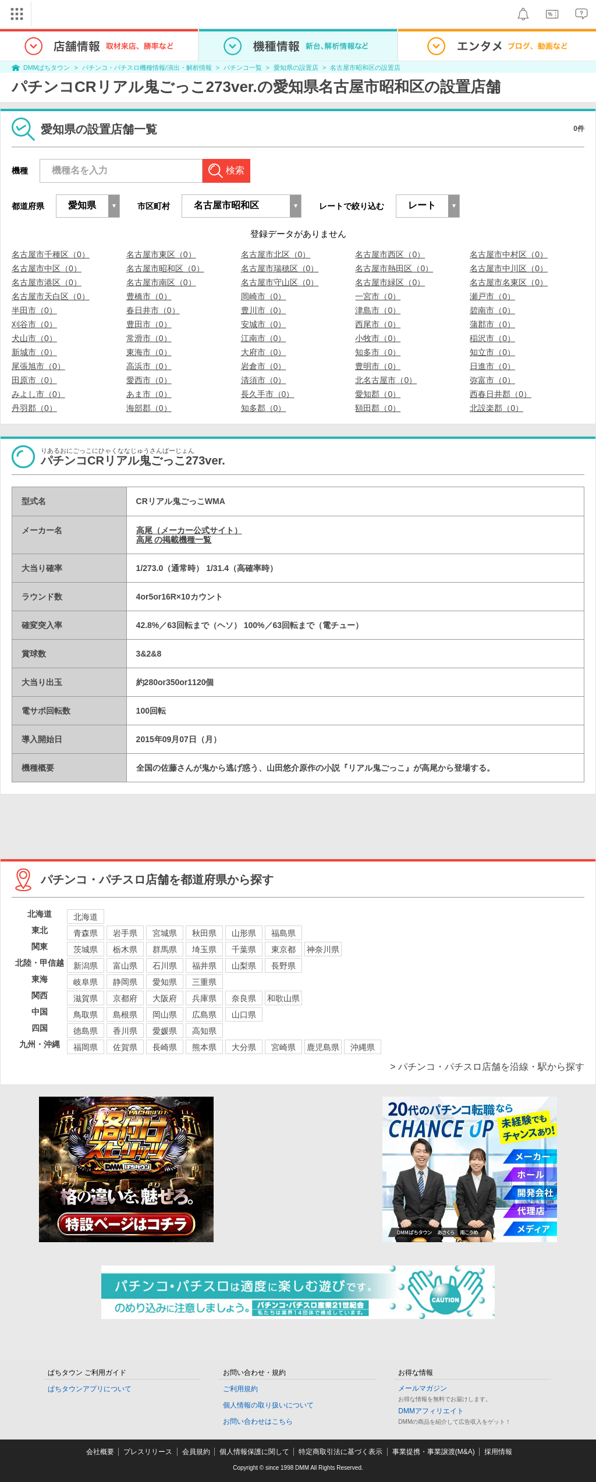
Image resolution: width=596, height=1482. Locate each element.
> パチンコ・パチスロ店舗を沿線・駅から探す (487, 1067)
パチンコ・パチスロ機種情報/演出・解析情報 (147, 67)
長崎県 (164, 1047)
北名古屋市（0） (386, 380)
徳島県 (85, 1031)
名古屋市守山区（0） (280, 282)
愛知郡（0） (377, 394)
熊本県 (204, 1047)
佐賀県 (125, 1047)
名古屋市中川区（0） (509, 268)
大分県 (244, 1047)
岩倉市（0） (263, 366)
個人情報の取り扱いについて (268, 1405)
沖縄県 (362, 1047)
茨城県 (85, 949)
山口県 (244, 1014)
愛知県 (164, 982)
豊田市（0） (149, 324)
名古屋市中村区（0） (509, 254)
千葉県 (244, 949)
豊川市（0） (263, 310)
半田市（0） (34, 310)
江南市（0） (263, 338)
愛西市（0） (149, 380)
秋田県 (204, 933)
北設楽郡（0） (496, 408)
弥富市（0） (492, 380)
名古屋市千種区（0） (51, 254)
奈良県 (244, 998)
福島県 (283, 933)
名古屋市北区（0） (276, 254)
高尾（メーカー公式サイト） (189, 530)
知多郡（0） (263, 408)
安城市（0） (263, 324)
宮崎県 (283, 1047)
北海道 (85, 916)
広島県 (204, 1014)
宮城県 (164, 933)
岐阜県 (85, 982)
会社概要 (100, 1452)
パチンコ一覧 (243, 67)
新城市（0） (34, 352)
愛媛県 (164, 1031)
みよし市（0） (38, 394)
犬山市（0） (34, 338)
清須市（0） (263, 380)
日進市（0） (492, 366)
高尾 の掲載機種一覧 (174, 539)
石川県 (164, 965)
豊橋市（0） (149, 296)
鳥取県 (85, 1014)
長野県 (283, 965)
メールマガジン (422, 1388)
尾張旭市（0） (38, 366)
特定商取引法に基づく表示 (340, 1452)
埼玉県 (204, 949)
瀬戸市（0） (492, 296)
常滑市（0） (149, 338)
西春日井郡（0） (500, 394)
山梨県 (244, 965)
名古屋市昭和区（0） (165, 268)
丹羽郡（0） (34, 408)
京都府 (125, 998)
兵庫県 (204, 998)
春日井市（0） (153, 310)
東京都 (283, 949)
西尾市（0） (377, 324)
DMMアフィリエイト (431, 1411)
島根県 (125, 1014)
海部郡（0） (149, 408)
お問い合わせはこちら (258, 1421)
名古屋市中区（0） (46, 268)
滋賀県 (85, 998)
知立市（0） (492, 352)
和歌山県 (283, 998)
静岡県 (125, 982)
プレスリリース (147, 1452)
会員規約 (196, 1452)
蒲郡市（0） (492, 324)
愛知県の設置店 (296, 67)
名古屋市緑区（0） (390, 282)
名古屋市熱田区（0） (394, 268)
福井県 (204, 965)
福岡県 (85, 1047)
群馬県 (164, 949)
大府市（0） (263, 352)
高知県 (204, 1031)
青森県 (85, 933)
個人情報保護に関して (254, 1452)
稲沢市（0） (492, 338)
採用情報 (498, 1452)
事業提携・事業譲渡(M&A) (433, 1452)
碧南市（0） (492, 310)
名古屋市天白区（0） (51, 296)
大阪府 (164, 998)
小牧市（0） (377, 338)
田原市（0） (34, 380)
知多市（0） (377, 352)
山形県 (244, 933)
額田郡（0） (377, 408)
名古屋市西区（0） (390, 254)
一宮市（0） (377, 296)
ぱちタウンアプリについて (90, 1389)
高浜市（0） (149, 366)
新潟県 (85, 965)
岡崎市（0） (263, 296)
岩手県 (125, 933)
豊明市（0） (377, 366)
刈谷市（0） (34, 324)
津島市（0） (377, 310)
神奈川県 (323, 949)
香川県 (125, 1031)
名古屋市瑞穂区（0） (280, 268)
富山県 (125, 965)
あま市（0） (149, 394)
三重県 (204, 982)
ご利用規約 (240, 1389)
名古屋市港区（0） (46, 282)
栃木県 (125, 949)
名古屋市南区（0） (161, 282)
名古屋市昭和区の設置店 (365, 67)
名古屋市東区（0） (161, 254)
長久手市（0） (268, 394)
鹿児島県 (323, 1047)
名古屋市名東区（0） (509, 282)
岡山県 (164, 1014)
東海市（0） (149, 352)
